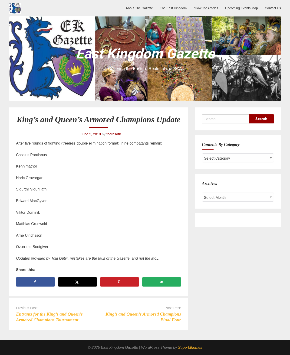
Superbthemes (190, 347)
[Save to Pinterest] (119, 282)
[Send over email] (161, 282)
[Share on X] (77, 282)
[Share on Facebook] (35, 282)
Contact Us (273, 8)
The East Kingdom (173, 8)
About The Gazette (139, 8)
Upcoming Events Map (241, 8)
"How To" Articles (206, 8)
